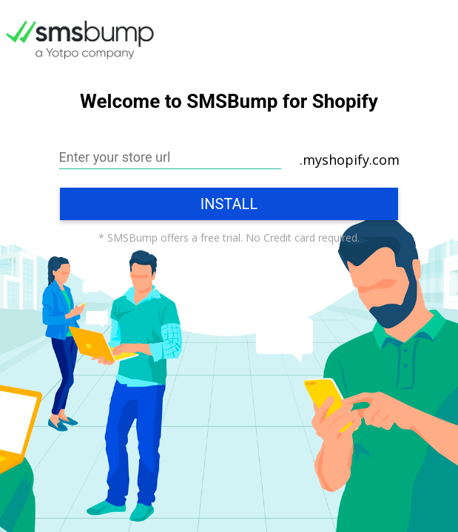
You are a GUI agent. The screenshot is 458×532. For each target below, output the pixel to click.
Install (229, 204)
